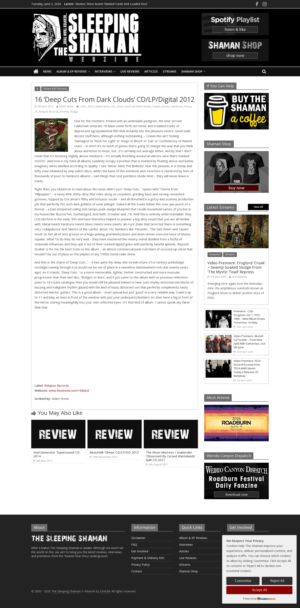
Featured (215, 254)
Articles (151, 71)
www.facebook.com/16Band (69, 390)
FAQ (134, 545)
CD (113, 106)
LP (36, 111)
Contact (136, 571)
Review (64, 111)
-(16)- (83, 106)
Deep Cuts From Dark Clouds (133, 106)
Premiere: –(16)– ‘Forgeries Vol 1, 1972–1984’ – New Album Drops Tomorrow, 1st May (249, 317)
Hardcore (176, 106)
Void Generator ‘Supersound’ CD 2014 (56, 454)
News (47, 71)
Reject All (277, 580)
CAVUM (105, 591)
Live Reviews (129, 71)
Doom (165, 106)
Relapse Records (49, 111)
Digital (156, 106)
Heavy (187, 106)
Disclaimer (138, 538)
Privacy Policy (140, 565)
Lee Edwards (239, 276)
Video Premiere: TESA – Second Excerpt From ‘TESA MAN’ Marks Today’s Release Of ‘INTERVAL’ (248, 368)
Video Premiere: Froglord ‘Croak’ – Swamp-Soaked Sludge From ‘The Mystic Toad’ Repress (236, 267)
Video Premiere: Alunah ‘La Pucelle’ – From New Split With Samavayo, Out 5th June (249, 341)
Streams (169, 71)
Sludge (74, 111)
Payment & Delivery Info (147, 558)
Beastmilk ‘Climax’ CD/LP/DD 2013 (114, 452)
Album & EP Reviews (71, 71)
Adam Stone (66, 106)
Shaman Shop (191, 71)
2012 (91, 106)
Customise (243, 580)
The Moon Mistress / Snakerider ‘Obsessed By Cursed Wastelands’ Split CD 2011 (170, 456)
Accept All (259, 590)
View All (258, 207)
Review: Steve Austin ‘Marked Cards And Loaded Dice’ (111, 4)
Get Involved (139, 551)
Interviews (103, 71)
